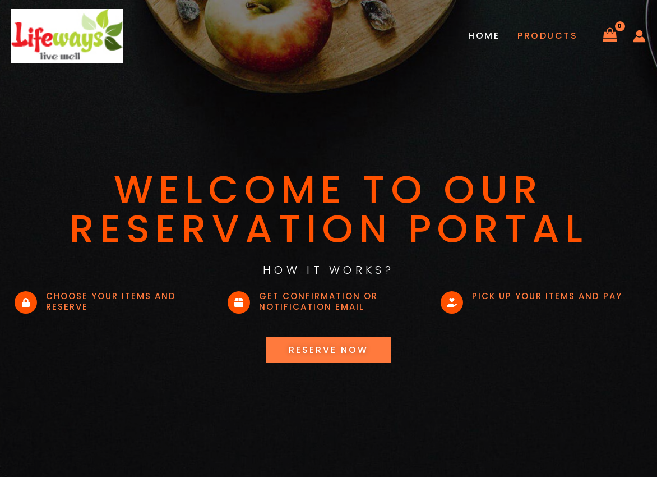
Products (547, 35)
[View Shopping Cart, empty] (610, 36)
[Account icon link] (639, 36)
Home (483, 35)
